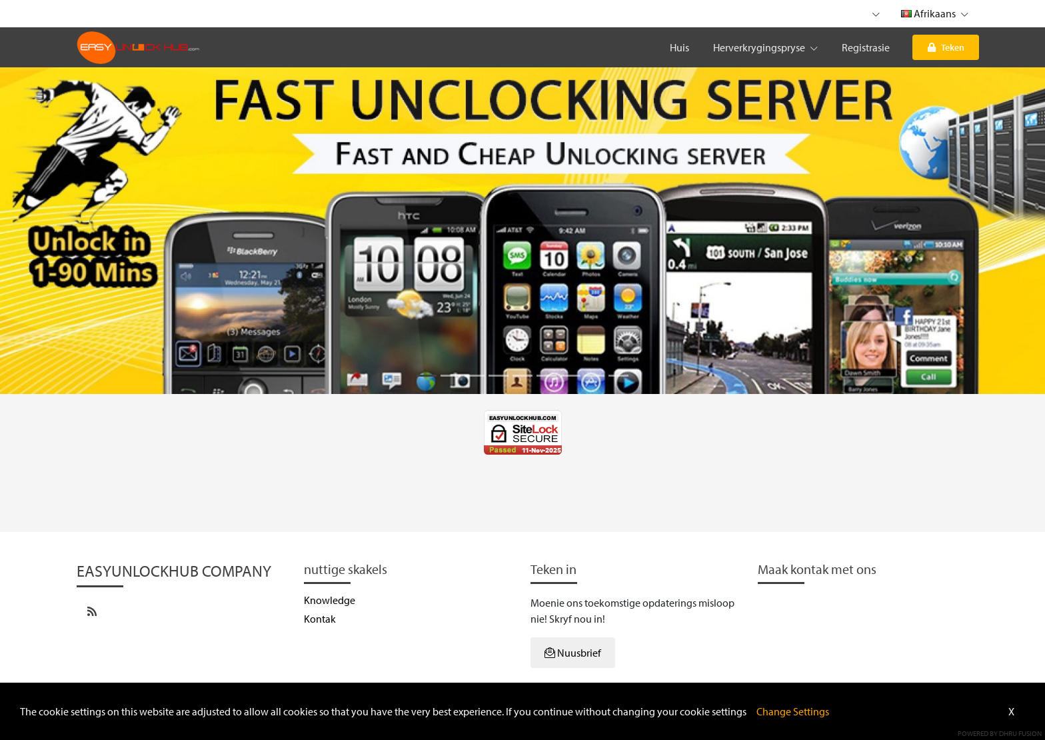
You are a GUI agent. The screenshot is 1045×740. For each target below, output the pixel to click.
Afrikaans (934, 13)
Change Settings (792, 711)
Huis (679, 47)
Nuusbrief (572, 652)
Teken (946, 47)
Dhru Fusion (1020, 733)
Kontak (320, 618)
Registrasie (866, 47)
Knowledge (329, 600)
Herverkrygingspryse (765, 47)
